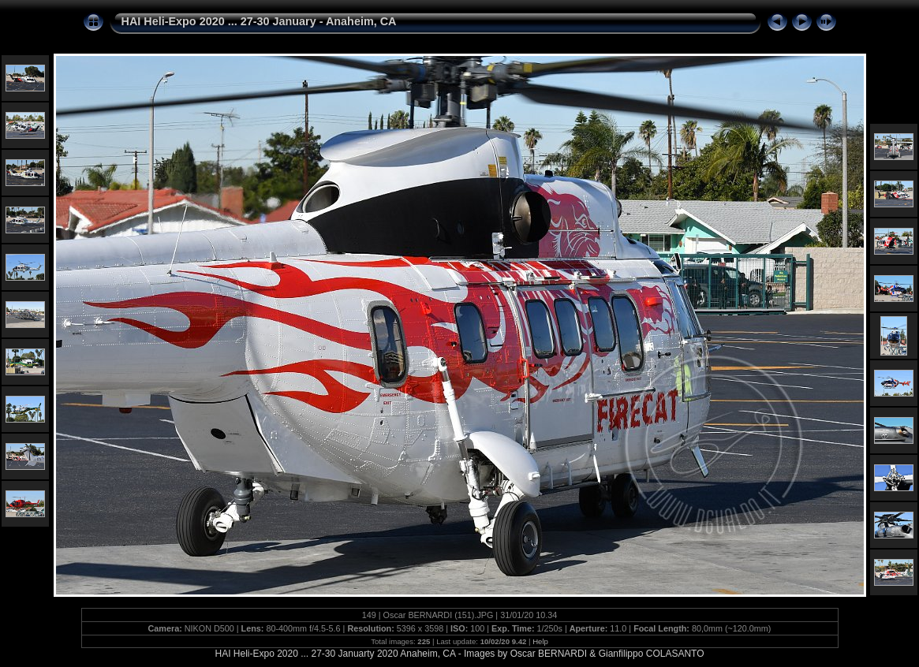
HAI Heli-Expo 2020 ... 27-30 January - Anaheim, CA (259, 21)
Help (540, 641)
